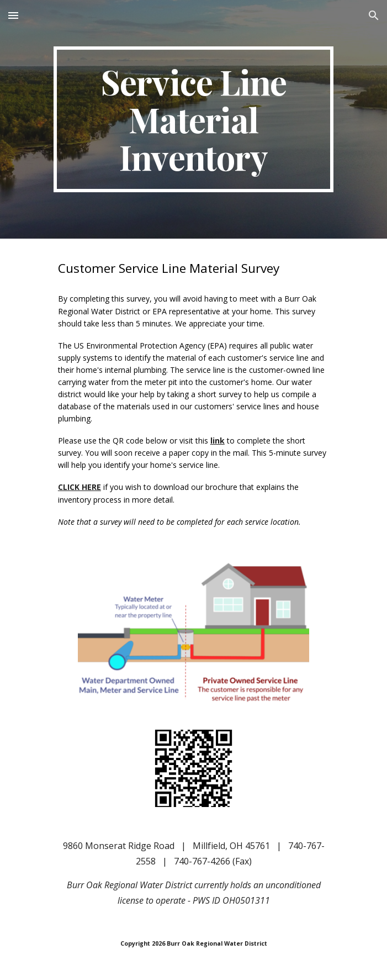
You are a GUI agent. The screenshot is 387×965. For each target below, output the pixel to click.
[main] (193, 119)
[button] (13, 15)
